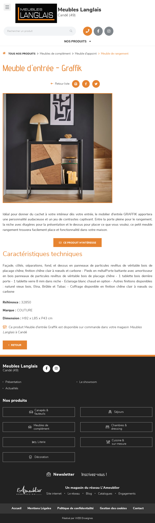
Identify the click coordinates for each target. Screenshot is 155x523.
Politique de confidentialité (75, 508)
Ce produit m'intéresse (77, 242)
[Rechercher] (72, 31)
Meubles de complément (55, 53)
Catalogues (105, 493)
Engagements (127, 493)
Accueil (16, 508)
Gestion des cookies (113, 508)
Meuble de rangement (114, 53)
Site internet (53, 493)
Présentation (13, 382)
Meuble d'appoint (86, 53)
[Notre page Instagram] (108, 31)
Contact (138, 508)
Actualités (11, 388)
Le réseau (74, 493)
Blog (89, 493)
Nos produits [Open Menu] (77, 41)
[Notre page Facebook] (98, 31)
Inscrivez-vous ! (94, 474)
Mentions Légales (39, 508)
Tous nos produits (21, 54)
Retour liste (60, 83)
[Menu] (7, 7)
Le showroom (88, 382)
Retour (14, 345)
